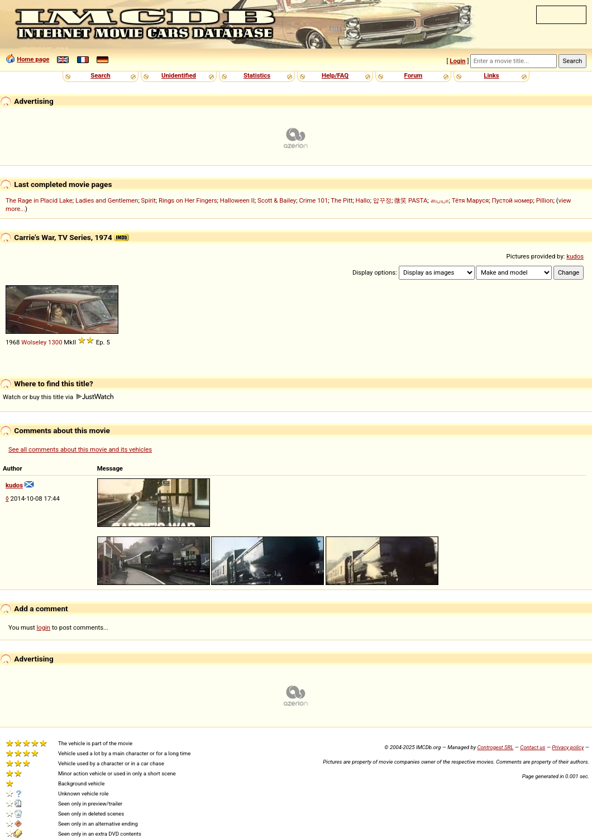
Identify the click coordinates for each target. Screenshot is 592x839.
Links (491, 75)
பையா (440, 200)
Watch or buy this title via (58, 397)
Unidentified (178, 75)
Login (457, 61)
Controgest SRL (495, 747)
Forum (413, 75)
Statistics (257, 75)
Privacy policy (568, 747)
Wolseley (33, 342)
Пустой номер (512, 200)
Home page (33, 59)
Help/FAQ (335, 75)
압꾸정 (382, 200)
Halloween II (237, 200)
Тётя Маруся (470, 200)
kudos (575, 256)
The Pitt (341, 200)
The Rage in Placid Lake (39, 200)
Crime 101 (313, 200)
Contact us (532, 747)
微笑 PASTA (410, 200)
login (44, 627)
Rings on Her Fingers (188, 200)
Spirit (148, 200)
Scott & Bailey (276, 200)
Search (100, 75)
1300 (55, 342)
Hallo (363, 200)
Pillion (544, 200)
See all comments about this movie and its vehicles (80, 449)
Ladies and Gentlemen (106, 200)
